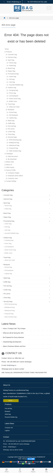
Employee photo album (15, 175)
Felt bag (12, 79)
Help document (13, 156)
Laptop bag (13, 118)
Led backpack (13, 96)
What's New (10, 162)
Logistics (7, 430)
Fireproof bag (13, 148)
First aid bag (12, 126)
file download (12, 159)
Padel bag (12, 65)
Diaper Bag (11, 71)
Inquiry (33, 470)
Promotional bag (13, 74)
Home (7, 49)
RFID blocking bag (15, 140)
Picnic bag (12, 93)
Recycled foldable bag (11, 417)
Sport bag (11, 60)
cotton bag (12, 76)
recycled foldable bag (16, 85)
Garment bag (12, 57)
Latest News (9, 423)
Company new (9, 427)
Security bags (12, 137)
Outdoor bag (12, 87)
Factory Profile (11, 170)
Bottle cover (13, 101)
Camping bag (13, 90)
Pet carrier (11, 129)
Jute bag (12, 82)
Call (19, 470)
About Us (9, 164)
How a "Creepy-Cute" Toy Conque (14, 328)
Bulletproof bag (14, 142)
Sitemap (24, 459)
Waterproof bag (14, 145)
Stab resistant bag (15, 151)
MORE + (10, 400)
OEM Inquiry (10, 167)
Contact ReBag (11, 181)
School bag (13, 112)
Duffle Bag (11, 123)
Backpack (11, 109)
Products (9, 52)
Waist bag (11, 120)
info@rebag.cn (11, 365)
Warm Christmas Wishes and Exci (14, 346)
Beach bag (11, 68)
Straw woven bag (15, 98)
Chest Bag (11, 134)
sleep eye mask (14, 107)
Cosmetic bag (12, 54)
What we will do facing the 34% (13, 333)
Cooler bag (11, 131)
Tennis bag (12, 63)
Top (46, 470)
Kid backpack (13, 115)
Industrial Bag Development (12, 342)
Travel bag (11, 104)
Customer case (13, 178)
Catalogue (9, 153)
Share (6, 470)
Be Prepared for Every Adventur (13, 337)
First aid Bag (8, 408)
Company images (13, 173)
